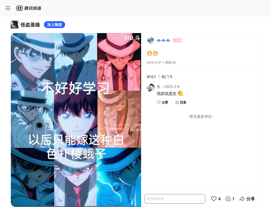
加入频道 (54, 24)
